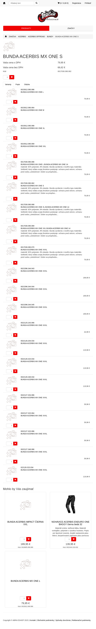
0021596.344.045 (27, 305)
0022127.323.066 (27, 431)
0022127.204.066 (27, 395)
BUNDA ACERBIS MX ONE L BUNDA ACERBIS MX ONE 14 (44, 164)
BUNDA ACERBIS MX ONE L (32, 92)
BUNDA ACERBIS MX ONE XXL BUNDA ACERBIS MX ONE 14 (45, 228)
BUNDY (50, 37)
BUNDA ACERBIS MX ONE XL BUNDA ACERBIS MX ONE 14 (45, 207)
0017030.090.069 (27, 226)
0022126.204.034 (27, 341)
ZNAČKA (12, 37)
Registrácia (76, 3)
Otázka (27, 84)
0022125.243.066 (27, 323)
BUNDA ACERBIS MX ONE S (32, 186)
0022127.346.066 (27, 449)
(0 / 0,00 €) (63, 3)
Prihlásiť (88, 3)
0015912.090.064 (27, 108)
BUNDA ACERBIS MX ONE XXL (33, 146)
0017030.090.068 (27, 205)
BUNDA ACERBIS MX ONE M (32, 110)
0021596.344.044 (27, 287)
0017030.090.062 (27, 183)
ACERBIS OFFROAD (36, 37)
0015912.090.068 (27, 126)
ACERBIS (22, 37)
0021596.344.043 (27, 268)
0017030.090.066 (27, 162)
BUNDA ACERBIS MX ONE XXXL (34, 250)
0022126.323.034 (27, 359)
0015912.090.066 (27, 90)
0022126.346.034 (27, 377)
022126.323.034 (27, 467)
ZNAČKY (71, 28)
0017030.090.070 (27, 247)
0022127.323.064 (27, 413)
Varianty (8, 84)
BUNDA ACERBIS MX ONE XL (33, 128)
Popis (18, 84)
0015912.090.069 (27, 144)
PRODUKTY (26, 28)
